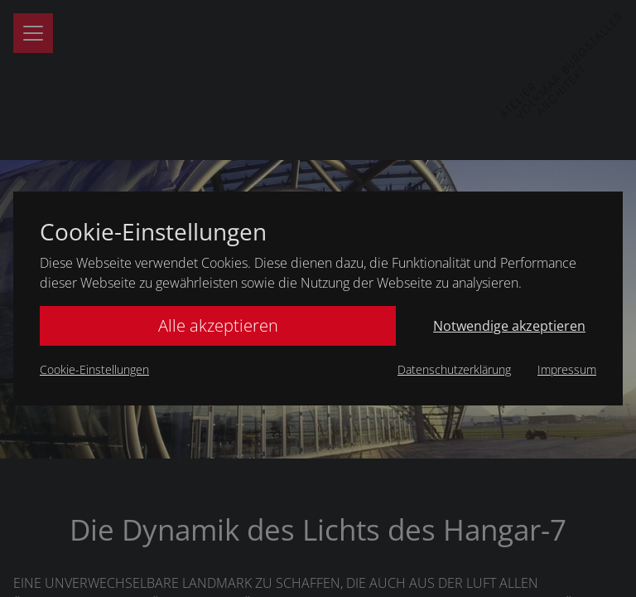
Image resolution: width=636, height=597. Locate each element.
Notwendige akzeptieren (509, 326)
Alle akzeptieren (218, 325)
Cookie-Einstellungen (94, 369)
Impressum (566, 369)
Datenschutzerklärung (454, 369)
